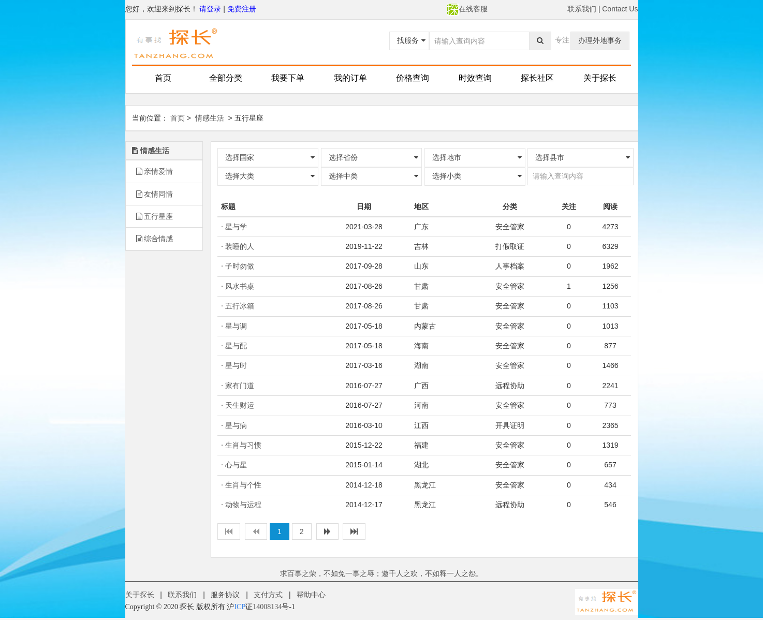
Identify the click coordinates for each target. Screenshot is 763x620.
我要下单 (287, 77)
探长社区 (537, 77)
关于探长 (600, 77)
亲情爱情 (154, 171)
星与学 (236, 227)
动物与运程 (243, 504)
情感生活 (209, 118)
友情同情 (154, 194)
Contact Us (620, 9)
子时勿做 (239, 266)
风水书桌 (239, 286)
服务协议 (225, 595)
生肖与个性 (243, 485)
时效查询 (475, 77)
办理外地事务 (600, 40)
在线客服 (467, 9)
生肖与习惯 (243, 445)
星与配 (236, 346)
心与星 (236, 465)
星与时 (236, 365)
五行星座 (154, 216)
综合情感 (154, 238)
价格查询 (412, 77)
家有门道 (239, 385)
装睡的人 (239, 246)
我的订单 (350, 77)
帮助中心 (311, 595)
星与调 (236, 326)
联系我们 (581, 9)
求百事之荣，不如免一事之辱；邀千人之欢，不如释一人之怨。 (381, 573)
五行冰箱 (239, 306)
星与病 (236, 425)
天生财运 (239, 405)
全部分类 (225, 77)
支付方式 (268, 595)
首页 (163, 77)
